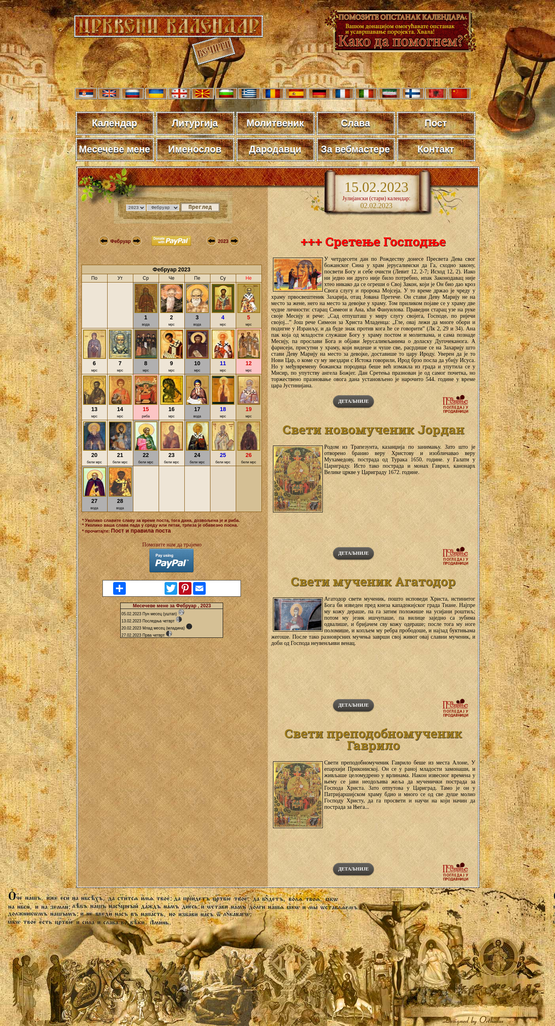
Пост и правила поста (141, 530)
